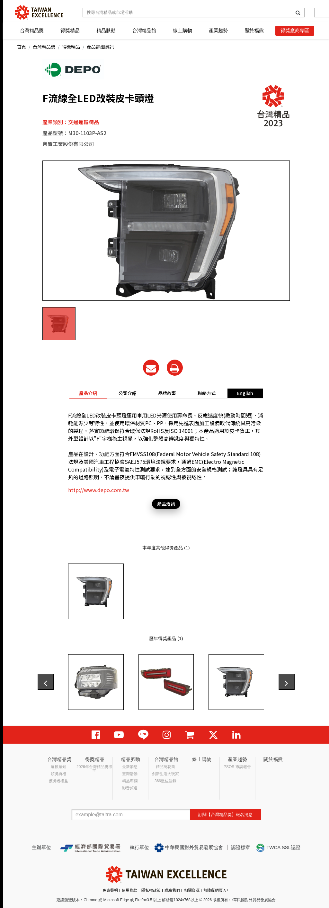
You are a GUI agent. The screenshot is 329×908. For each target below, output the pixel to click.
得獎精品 (69, 30)
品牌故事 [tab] (167, 393)
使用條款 (129, 890)
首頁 (21, 46)
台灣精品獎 (32, 30)
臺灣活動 (130, 774)
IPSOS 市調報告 (237, 767)
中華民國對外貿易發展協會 (188, 848)
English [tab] (245, 393)
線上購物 (182, 30)
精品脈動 (105, 30)
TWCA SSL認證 (277, 848)
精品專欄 (130, 781)
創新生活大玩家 (165, 774)
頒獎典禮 (58, 774)
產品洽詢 (166, 503)
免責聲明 (110, 890)
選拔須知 (58, 767)
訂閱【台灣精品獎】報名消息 (225, 814)
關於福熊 (254, 30)
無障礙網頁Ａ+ (216, 890)
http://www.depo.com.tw (98, 490)
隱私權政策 (151, 890)
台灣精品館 (144, 30)
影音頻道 (130, 788)
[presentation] (46, 682)
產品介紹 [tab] (88, 393)
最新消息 (130, 767)
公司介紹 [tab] (128, 393)
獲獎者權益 (58, 781)
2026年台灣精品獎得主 (94, 769)
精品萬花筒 (165, 767)
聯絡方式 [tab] (207, 393)
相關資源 (192, 890)
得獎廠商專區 (294, 30)
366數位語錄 (165, 781)
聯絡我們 (172, 890)
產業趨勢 (218, 30)
